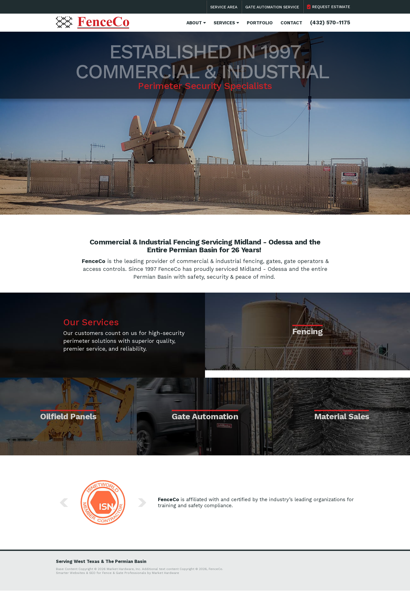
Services (226, 22)
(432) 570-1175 (330, 22)
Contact (291, 22)
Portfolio (260, 22)
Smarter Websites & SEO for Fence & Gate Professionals (101, 580)
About (196, 22)
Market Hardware (165, 580)
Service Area (223, 7)
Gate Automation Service (272, 7)
